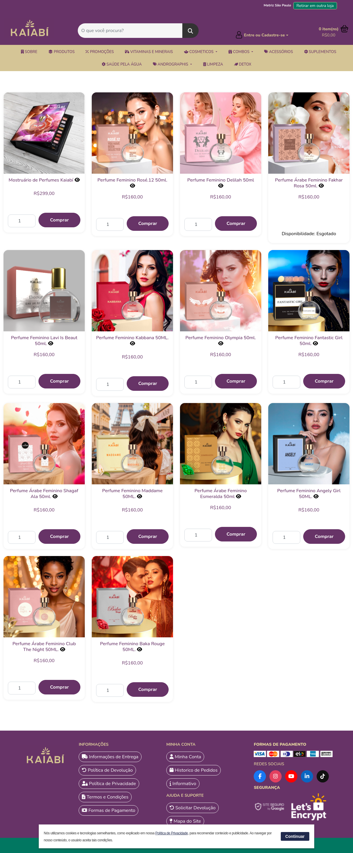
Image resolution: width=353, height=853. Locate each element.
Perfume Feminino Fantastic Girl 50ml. (309, 341)
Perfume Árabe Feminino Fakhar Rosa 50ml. (309, 183)
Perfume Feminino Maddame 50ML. (132, 494)
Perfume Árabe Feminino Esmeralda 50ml (221, 494)
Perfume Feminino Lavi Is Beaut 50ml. (44, 341)
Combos (239, 51)
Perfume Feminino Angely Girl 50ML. (309, 494)
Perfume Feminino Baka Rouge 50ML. (132, 647)
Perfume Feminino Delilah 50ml (220, 180)
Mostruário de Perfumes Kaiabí (40, 180)
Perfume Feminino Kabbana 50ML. (132, 338)
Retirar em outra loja (315, 5)
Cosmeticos (199, 51)
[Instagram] (275, 776)
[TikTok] (323, 776)
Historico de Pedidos (194, 770)
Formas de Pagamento (108, 810)
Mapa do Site (185, 821)
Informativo (183, 783)
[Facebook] (260, 776)
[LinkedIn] (307, 776)
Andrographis (171, 64)
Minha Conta (185, 757)
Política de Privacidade (109, 783)
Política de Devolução (107, 770)
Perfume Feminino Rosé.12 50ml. (132, 180)
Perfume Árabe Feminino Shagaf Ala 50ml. (44, 494)
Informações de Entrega (110, 757)
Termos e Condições (105, 797)
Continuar (295, 836)
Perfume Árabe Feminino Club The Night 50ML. (44, 647)
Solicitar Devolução (193, 808)
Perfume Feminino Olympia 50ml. (220, 338)
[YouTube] (291, 776)
